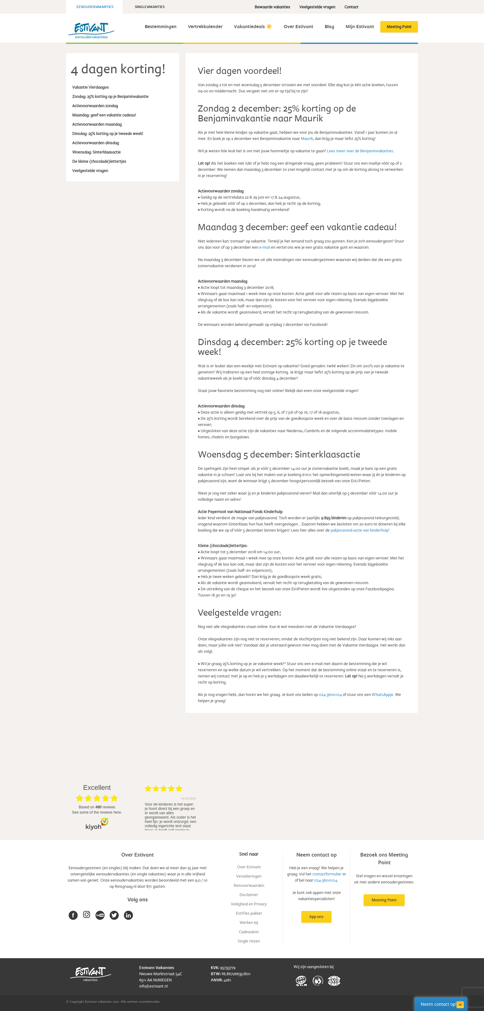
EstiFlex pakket (249, 913)
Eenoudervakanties (95, 6)
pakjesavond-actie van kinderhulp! (360, 530)
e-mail (264, 247)
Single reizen (249, 941)
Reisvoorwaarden (249, 885)
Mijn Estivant (360, 26)
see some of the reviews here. (97, 812)
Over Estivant (298, 26)
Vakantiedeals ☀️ (253, 26)
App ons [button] (316, 916)
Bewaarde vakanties (272, 7)
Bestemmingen (161, 26)
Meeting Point (399, 26)
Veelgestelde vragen (317, 7)
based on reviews (97, 807)
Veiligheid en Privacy (249, 904)
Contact (351, 7)
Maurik (307, 138)
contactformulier (327, 874)
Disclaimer (249, 894)
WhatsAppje (382, 694)
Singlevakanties (150, 6)
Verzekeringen (248, 876)
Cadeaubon (249, 931)
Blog (329, 26)
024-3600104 (330, 694)
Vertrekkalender (205, 26)
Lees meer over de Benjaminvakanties (360, 151)
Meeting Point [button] (384, 900)
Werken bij (249, 922)
